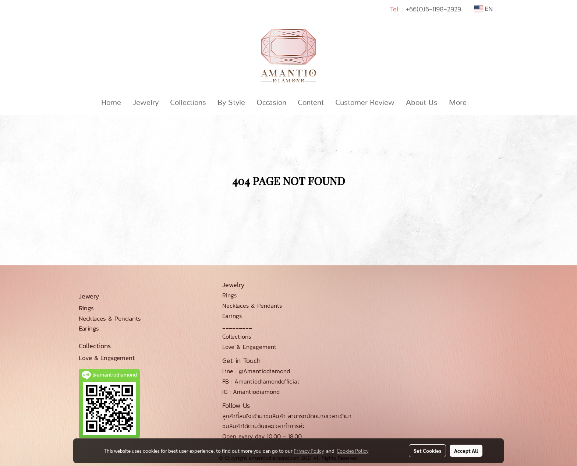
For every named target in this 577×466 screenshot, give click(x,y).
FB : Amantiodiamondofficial (260, 381)
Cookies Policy (352, 450)
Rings (229, 295)
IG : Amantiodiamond (251, 391)
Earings (232, 315)
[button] (479, 103)
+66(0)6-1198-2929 (433, 9)
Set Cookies (427, 450)
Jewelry (145, 102)
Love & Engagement (249, 346)
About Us (422, 102)
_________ (237, 326)
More (458, 102)
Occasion (271, 102)
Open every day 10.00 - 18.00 (262, 436)
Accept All (466, 450)
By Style (231, 102)
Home (111, 102)
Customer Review (364, 102)
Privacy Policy (309, 450)
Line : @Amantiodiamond (256, 371)
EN (483, 9)
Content (311, 102)
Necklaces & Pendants (252, 305)
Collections (188, 102)
